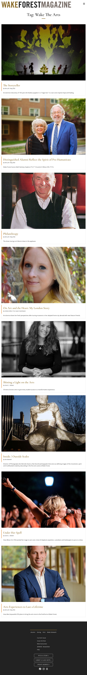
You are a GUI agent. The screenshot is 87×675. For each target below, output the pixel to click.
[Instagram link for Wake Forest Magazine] (44, 668)
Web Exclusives (42, 644)
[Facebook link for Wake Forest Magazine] (40, 668)
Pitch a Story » (43, 655)
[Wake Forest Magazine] (36, 6)
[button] (84, 3)
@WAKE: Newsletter (43, 647)
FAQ (38, 649)
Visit (44, 632)
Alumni (33, 632)
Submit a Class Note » (43, 660)
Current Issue (41, 638)
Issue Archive (41, 641)
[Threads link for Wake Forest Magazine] (47, 668)
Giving (39, 632)
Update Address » (43, 664)
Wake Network (51, 632)
